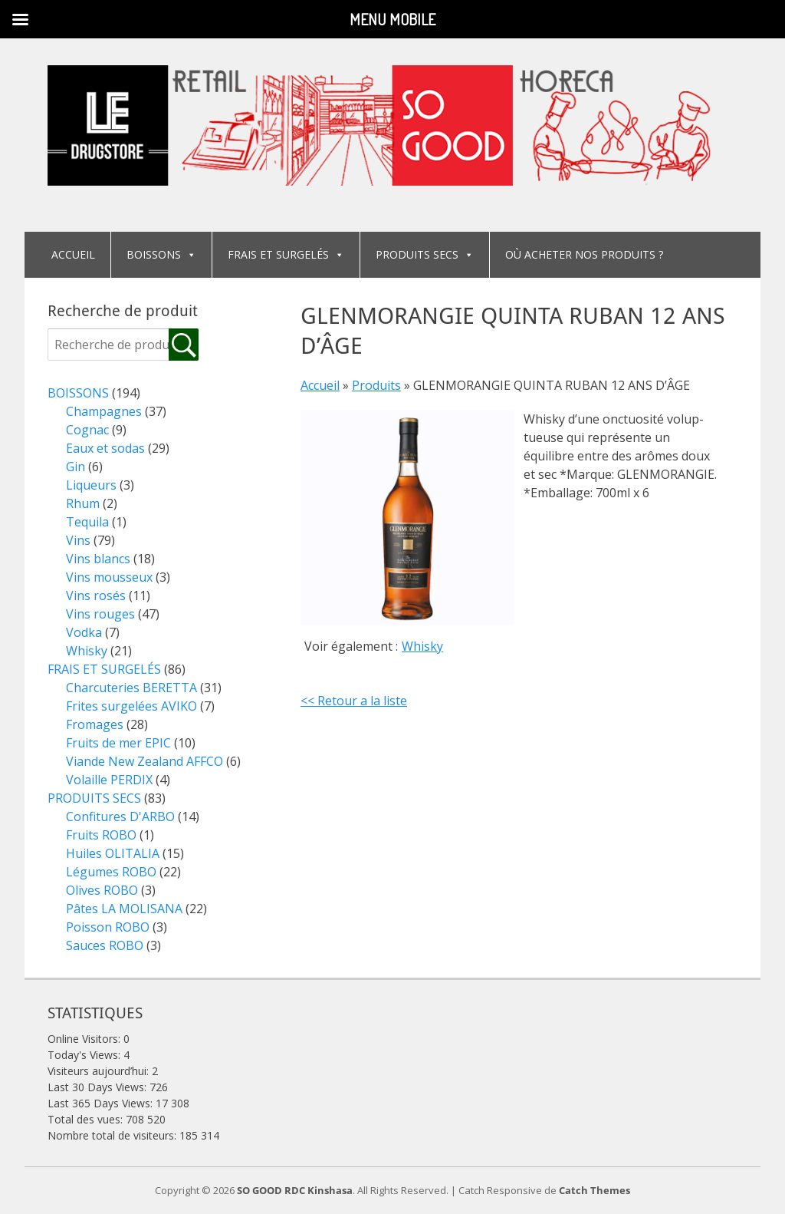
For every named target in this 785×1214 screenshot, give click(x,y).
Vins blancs (98, 558)
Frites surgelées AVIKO (131, 706)
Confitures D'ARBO (120, 816)
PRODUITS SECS (425, 254)
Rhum (83, 503)
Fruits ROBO (101, 834)
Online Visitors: (85, 1038)
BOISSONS (161, 254)
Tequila (87, 521)
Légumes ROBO (111, 871)
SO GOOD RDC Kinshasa (295, 1190)
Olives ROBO (102, 890)
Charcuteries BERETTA (131, 687)
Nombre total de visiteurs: (113, 1135)
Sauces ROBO (104, 945)
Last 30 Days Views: (98, 1087)
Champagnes (104, 411)
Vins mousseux (109, 577)
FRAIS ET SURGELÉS (286, 254)
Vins (78, 540)
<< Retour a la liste (354, 700)
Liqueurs (91, 485)
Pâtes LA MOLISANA (124, 908)
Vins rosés (96, 595)
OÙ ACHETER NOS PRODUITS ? (584, 254)
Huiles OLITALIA (112, 853)
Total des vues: (87, 1119)
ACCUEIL (73, 254)
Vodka (84, 632)
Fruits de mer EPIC (118, 742)
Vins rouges (100, 613)
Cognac (87, 429)
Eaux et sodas (105, 448)
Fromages (94, 724)
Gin (75, 466)
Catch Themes (594, 1190)
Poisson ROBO (107, 927)
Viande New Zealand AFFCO (144, 761)
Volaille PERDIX (109, 779)
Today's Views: (85, 1054)
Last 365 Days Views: (102, 1103)
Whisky (422, 646)
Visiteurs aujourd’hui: (100, 1071)
